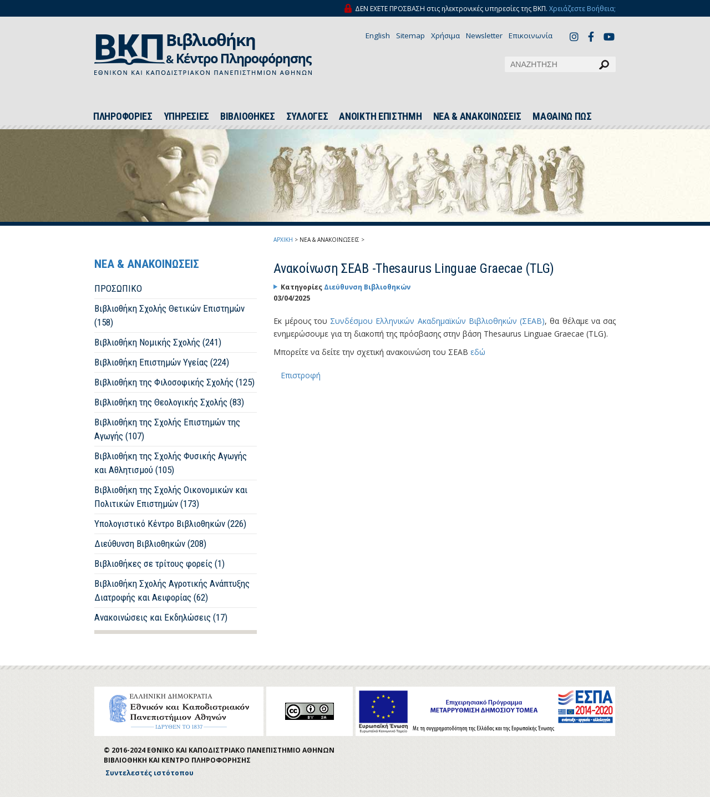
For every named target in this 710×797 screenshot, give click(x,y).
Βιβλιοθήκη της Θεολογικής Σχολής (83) (169, 402)
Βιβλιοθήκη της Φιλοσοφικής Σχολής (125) (174, 382)
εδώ (477, 352)
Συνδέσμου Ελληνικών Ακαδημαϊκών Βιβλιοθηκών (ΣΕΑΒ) (437, 321)
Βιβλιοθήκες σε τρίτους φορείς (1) (159, 563)
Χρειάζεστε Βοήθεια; (582, 8)
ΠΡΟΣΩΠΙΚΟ (118, 288)
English (378, 35)
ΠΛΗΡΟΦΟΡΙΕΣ (123, 116)
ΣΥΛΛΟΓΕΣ (307, 116)
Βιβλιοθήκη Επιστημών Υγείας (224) (161, 362)
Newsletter (484, 35)
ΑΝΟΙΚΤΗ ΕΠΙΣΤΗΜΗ (380, 116)
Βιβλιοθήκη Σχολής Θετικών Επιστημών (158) (169, 315)
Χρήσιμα (445, 35)
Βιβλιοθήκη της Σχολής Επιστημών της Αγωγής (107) (167, 429)
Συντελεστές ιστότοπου (149, 773)
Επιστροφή (301, 375)
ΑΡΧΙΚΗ (283, 239)
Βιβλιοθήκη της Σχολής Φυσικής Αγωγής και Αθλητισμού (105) (170, 462)
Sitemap (410, 35)
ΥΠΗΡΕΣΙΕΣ (186, 116)
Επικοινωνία (530, 35)
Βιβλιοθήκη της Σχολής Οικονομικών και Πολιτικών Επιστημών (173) (170, 496)
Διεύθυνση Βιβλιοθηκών (367, 287)
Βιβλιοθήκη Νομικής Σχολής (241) (157, 342)
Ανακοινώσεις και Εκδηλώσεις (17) (160, 617)
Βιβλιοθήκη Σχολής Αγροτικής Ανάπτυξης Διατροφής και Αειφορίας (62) (172, 590)
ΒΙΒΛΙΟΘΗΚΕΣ (247, 116)
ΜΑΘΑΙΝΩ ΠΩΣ (562, 116)
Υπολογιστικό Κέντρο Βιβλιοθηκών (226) (170, 523)
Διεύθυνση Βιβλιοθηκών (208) (150, 543)
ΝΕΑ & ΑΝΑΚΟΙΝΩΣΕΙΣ (477, 116)
